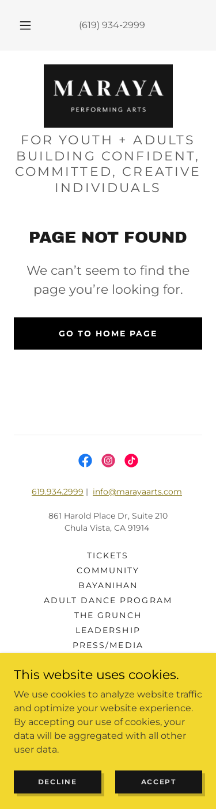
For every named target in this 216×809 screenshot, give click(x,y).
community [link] (108, 570)
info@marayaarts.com (137, 491)
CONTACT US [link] (108, 660)
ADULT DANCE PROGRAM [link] (108, 600)
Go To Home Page (108, 333)
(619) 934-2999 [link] (112, 25)
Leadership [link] (107, 630)
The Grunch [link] (107, 615)
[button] (25, 25)
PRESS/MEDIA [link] (108, 645)
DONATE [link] (107, 675)
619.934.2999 (58, 491)
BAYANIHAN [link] (108, 585)
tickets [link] (107, 555)
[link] (108, 96)
